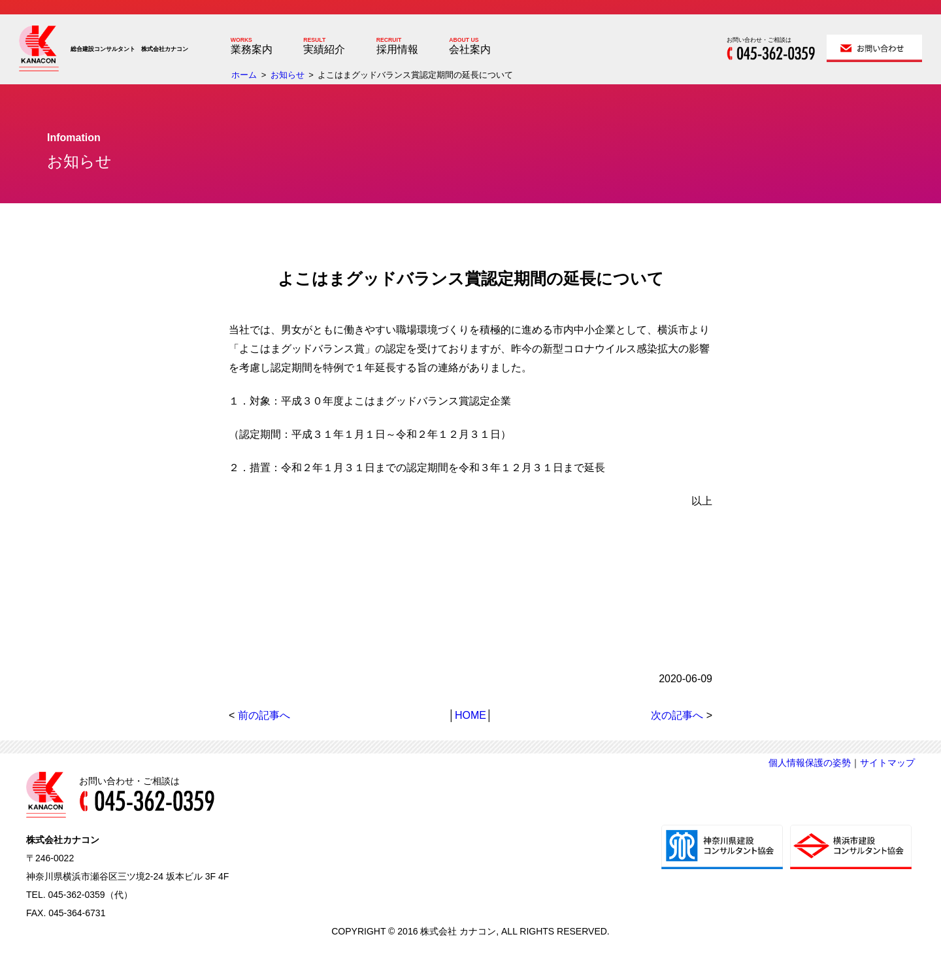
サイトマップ (887, 762)
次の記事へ (677, 715)
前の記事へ (264, 715)
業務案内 (251, 49)
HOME (470, 715)
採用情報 (397, 49)
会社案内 (470, 49)
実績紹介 (324, 49)
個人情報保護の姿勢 (809, 762)
